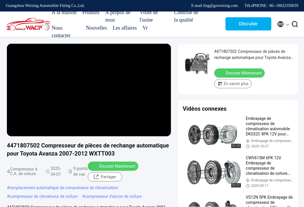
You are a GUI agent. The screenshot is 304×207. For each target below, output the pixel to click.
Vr (145, 28)
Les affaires (125, 28)
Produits (91, 12)
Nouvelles (96, 28)
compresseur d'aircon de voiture (113, 196)
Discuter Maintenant (248, 25)
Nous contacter (61, 31)
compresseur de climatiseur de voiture (43, 196)
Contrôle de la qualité (186, 16)
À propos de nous (117, 16)
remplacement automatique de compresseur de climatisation (63, 187)
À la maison (64, 12)
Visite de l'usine (149, 16)
